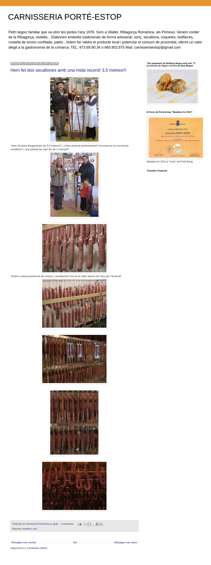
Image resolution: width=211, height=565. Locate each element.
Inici (75, 542)
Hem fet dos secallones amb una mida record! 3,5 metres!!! (68, 70)
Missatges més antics (125, 542)
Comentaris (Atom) (37, 548)
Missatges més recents (23, 542)
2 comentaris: (68, 524)
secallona (27, 528)
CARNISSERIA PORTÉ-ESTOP (65, 16)
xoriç (35, 528)
